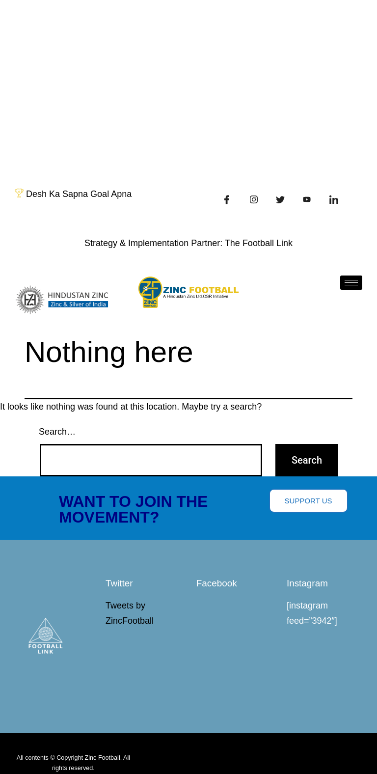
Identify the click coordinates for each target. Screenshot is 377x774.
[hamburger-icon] (351, 283)
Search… (57, 432)
